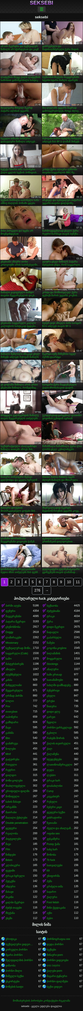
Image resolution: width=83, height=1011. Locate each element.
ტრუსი (51, 701)
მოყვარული (54, 658)
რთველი (11, 764)
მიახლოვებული (15, 785)
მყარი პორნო (14, 954)
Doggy (9, 632)
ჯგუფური (11, 828)
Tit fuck (51, 860)
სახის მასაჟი (13, 801)
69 (48, 870)
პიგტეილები (13, 838)
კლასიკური (13, 865)
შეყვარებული (14, 690)
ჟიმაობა (10, 965)
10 (69, 582)
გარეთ (51, 717)
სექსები (51, 949)
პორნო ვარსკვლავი (59, 727)
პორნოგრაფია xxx (58, 939)
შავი (8, 727)
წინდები (11, 854)
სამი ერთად (54, 674)
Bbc (8, 738)
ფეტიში (10, 870)
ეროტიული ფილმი (17, 791)
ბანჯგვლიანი (14, 685)
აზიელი (10, 669)
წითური (51, 706)
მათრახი (11, 812)
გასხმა (10, 732)
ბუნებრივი (53, 690)
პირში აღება (13, 605)
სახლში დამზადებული (60, 685)
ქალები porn (54, 970)
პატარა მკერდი (15, 621)
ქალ (49, 748)
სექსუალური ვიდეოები (19, 944)
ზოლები (11, 748)
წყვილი (51, 722)
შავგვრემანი (13, 616)
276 (37, 590)
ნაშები (51, 642)
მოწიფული (12, 796)
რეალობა (12, 833)
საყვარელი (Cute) (17, 653)
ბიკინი (10, 897)
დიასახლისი (54, 785)
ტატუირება (12, 759)
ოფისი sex (53, 833)
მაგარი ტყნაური (57, 976)
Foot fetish (53, 902)
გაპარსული (54, 637)
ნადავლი (52, 632)
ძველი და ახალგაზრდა (60, 828)
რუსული (52, 801)
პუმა (49, 881)
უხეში (9, 918)
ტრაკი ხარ (53, 780)
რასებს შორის (55, 738)
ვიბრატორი (54, 817)
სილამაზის (53, 653)
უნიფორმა (53, 875)
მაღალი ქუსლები (16, 817)
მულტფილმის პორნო (19, 960)
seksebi (41, 3)
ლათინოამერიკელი (59, 764)
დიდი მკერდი (55, 626)
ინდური (10, 886)
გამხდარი (12, 722)
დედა (50, 769)
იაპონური (12, 717)
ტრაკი (51, 616)
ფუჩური (10, 611)
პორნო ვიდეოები (57, 960)
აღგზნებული (13, 674)
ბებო (50, 918)
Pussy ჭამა (53, 844)
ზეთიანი (52, 822)
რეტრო (10, 769)
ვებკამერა (53, 838)
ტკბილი (52, 732)
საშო (9, 658)
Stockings (52, 664)
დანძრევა (12, 743)
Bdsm (9, 860)
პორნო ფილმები (57, 981)
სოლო (10, 701)
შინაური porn (55, 954)
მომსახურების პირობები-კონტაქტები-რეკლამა (41, 1000)
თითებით (11, 711)
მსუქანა (10, 913)
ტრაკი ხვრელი (15, 875)
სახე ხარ (52, 849)
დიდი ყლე (53, 711)
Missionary (12, 642)
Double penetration (17, 822)
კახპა (9, 679)
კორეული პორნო (16, 949)
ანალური (52, 669)
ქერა (50, 621)
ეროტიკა (11, 939)
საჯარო (51, 891)
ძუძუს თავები (14, 907)
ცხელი (51, 695)
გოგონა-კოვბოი (57, 648)
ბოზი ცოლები (14, 780)
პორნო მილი (14, 970)
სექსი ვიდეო (54, 986)
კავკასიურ (53, 796)
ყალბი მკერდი (15, 902)
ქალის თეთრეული (58, 743)
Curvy (50, 791)
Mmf (8, 754)
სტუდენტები (54, 759)
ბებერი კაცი (54, 807)
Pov (8, 706)
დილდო (11, 775)
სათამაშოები (55, 679)
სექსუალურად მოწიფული (19, 648)
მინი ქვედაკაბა (56, 907)
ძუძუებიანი (53, 611)
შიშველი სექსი (15, 976)
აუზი (49, 913)
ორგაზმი (11, 807)
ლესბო (51, 775)
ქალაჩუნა (53, 754)
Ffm (8, 849)
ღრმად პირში (14, 695)
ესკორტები (12, 981)
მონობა (51, 854)
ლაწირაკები (13, 637)
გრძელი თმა (55, 886)
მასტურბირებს (15, 664)
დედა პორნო (55, 944)
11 (78, 582)
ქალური (52, 897)
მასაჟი (10, 891)
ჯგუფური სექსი (56, 812)
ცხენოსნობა (13, 626)
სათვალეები (54, 865)
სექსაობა (52, 605)
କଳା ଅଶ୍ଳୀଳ (53, 965)
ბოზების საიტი (14, 986)
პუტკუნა (10, 881)
